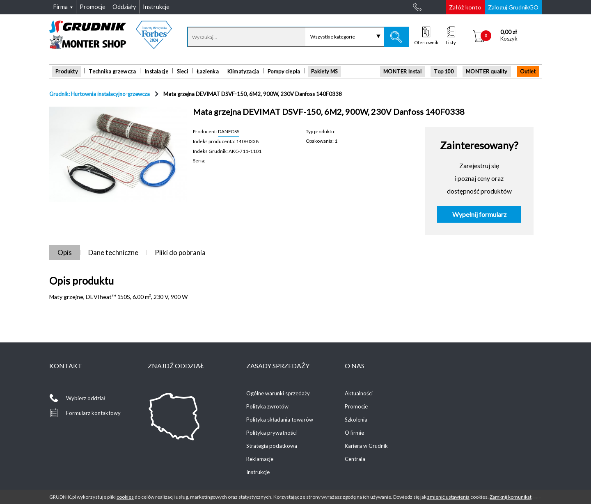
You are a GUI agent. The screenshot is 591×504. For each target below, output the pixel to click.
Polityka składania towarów (279, 419)
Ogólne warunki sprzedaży (278, 393)
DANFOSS (228, 131)
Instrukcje (258, 472)
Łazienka (208, 71)
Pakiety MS (324, 71)
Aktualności (359, 393)
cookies (125, 497)
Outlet (528, 71)
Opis (64, 252)
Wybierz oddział (85, 398)
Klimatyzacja (243, 71)
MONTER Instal (402, 71)
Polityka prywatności (271, 432)
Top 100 (444, 71)
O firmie (354, 432)
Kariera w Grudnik (366, 445)
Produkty (66, 71)
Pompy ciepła (284, 71)
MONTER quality (487, 71)
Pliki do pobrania (180, 252)
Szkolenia (356, 419)
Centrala (355, 459)
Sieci (182, 71)
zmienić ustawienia (448, 497)
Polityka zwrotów (267, 406)
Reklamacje (259, 459)
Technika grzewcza (112, 71)
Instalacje (156, 71)
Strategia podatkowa (271, 445)
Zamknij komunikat (510, 497)
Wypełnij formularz (479, 214)
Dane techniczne (113, 252)
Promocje (356, 406)
